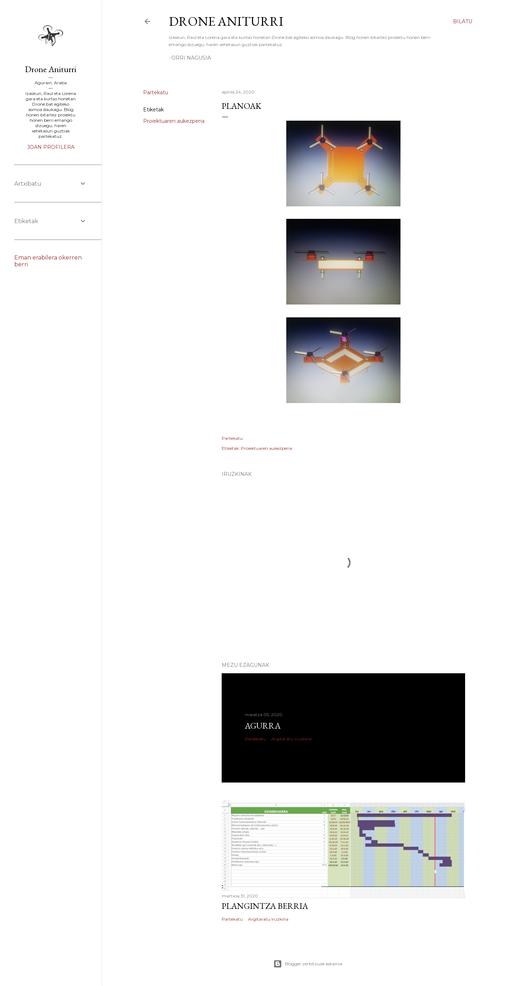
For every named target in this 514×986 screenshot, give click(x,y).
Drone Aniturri (226, 21)
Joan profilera (51, 147)
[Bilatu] (462, 21)
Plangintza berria (265, 905)
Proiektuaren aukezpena (174, 121)
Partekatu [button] (155, 92)
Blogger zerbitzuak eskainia (307, 964)
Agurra (263, 725)
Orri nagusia (191, 58)
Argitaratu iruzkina (291, 738)
